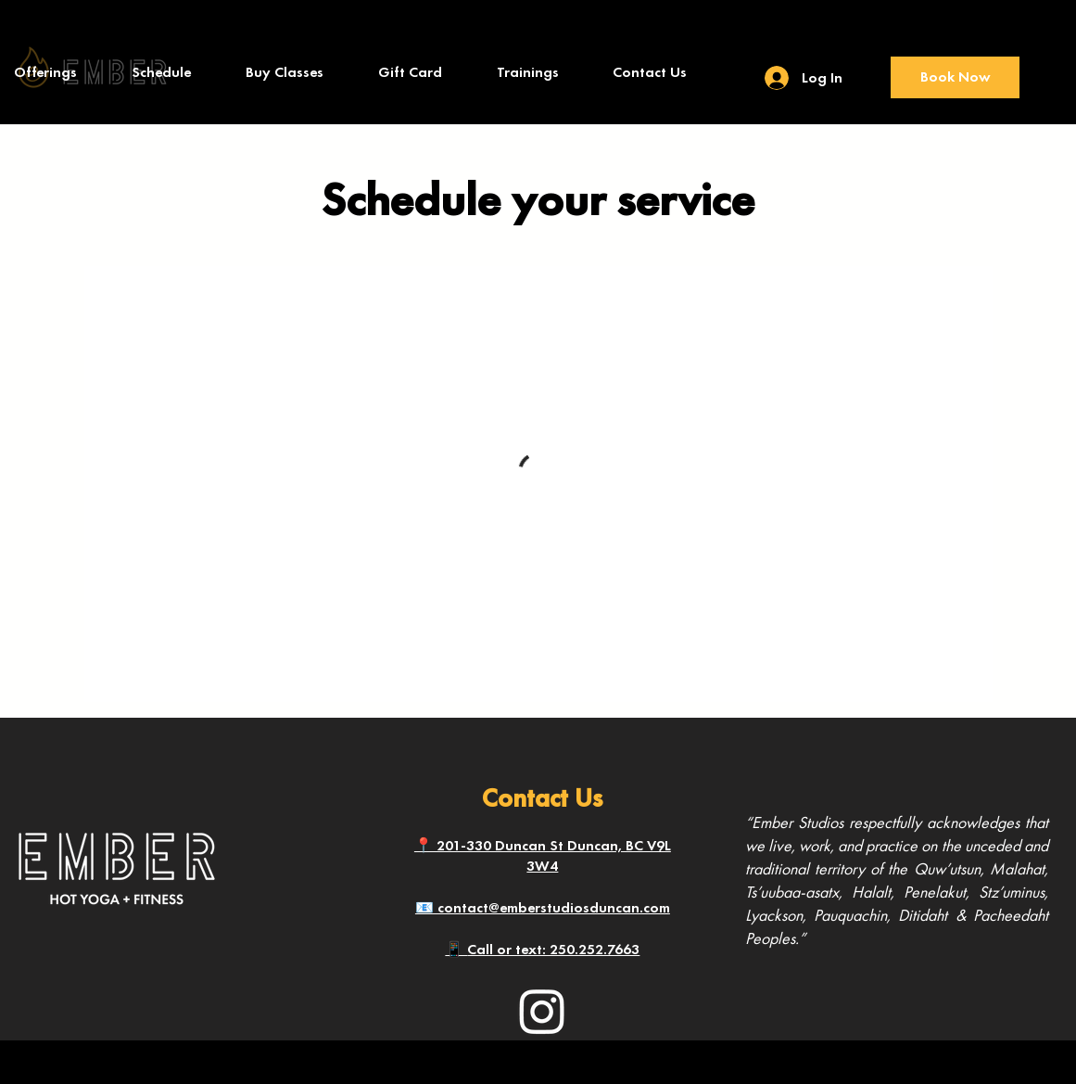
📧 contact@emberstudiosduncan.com (542, 907)
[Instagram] (542, 1010)
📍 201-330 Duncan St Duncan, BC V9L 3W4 (542, 855)
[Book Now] (955, 77)
